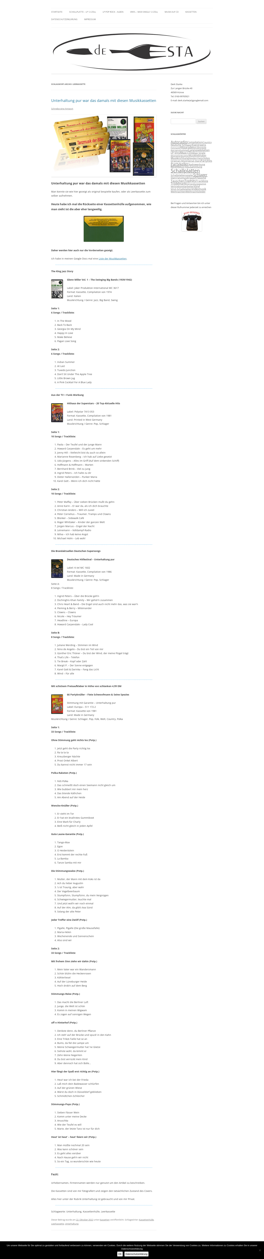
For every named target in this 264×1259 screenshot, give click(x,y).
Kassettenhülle (146, 1219)
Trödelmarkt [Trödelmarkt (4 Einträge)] (179, 183)
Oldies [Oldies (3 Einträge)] (206, 158)
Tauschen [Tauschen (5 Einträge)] (177, 181)
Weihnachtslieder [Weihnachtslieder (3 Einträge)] (196, 191)
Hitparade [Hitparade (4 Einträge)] (186, 147)
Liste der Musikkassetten (113, 258)
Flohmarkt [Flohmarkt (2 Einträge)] (175, 148)
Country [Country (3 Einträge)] (207, 142)
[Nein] (259, 1250)
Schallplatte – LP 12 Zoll (82, 11)
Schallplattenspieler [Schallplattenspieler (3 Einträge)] (182, 175)
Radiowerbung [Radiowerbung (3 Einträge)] (197, 164)
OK (120, 1254)
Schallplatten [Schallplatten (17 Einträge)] (185, 170)
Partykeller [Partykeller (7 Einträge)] (180, 164)
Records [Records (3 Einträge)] (175, 166)
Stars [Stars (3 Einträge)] (173, 177)
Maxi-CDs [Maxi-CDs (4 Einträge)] (186, 153)
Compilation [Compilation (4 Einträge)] (195, 142)
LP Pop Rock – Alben (113, 11)
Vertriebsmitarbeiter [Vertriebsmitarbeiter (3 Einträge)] (182, 186)
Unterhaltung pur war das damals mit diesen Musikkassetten (103, 100)
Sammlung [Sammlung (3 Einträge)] (196, 166)
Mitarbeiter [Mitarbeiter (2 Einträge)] (176, 156)
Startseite (56, 11)
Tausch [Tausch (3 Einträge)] (193, 177)
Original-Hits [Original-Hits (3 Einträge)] (178, 160)
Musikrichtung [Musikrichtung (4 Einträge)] (180, 158)
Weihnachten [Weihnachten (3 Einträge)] (178, 191)
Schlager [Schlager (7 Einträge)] (200, 174)
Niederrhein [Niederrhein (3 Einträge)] (196, 158)
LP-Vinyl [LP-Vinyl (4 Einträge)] (176, 153)
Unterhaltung (71, 1223)
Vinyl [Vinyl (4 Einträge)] (197, 186)
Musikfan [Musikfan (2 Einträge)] (185, 156)
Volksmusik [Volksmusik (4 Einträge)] (199, 189)
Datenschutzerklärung (64, 19)
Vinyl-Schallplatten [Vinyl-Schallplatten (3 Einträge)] (181, 189)
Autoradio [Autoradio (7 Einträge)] (179, 142)
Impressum (90, 19)
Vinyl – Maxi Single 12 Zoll (144, 11)
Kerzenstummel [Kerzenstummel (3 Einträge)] (180, 150)
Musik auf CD (172, 11)
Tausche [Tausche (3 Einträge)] (201, 177)
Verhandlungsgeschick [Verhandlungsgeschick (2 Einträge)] (196, 184)
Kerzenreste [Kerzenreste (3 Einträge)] (199, 147)
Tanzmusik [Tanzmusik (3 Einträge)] (182, 177)
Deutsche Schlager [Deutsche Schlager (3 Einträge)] (181, 145)
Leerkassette (57, 1223)
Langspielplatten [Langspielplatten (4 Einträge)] (199, 150)
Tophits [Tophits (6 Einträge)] (190, 181)
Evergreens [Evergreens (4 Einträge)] (199, 145)
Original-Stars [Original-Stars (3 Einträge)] (193, 160)
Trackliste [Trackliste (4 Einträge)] (202, 181)
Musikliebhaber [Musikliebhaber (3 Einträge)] (197, 155)
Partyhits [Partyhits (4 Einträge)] (206, 161)
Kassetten (190, 11)
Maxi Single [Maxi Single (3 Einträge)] (198, 153)
